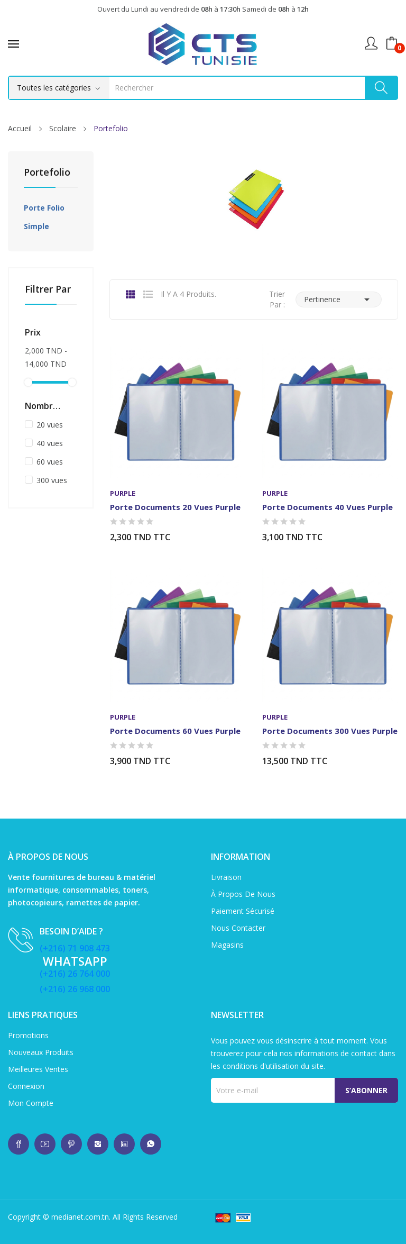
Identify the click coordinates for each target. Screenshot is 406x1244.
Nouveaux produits (40, 1052)
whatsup (18, 1144)
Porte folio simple (44, 217)
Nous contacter (238, 928)
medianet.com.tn (80, 1217)
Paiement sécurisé (242, 911)
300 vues (51, 480)
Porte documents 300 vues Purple (330, 730)
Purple (122, 493)
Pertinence (338, 299)
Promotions (28, 1035)
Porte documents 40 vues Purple (327, 507)
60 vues (49, 462)
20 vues (49, 425)
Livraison (226, 877)
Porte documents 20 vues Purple (175, 507)
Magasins (227, 945)
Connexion (26, 1086)
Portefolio (47, 172)
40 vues (49, 443)
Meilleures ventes (38, 1069)
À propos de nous (243, 894)
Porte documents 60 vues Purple (175, 730)
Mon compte (30, 1103)
